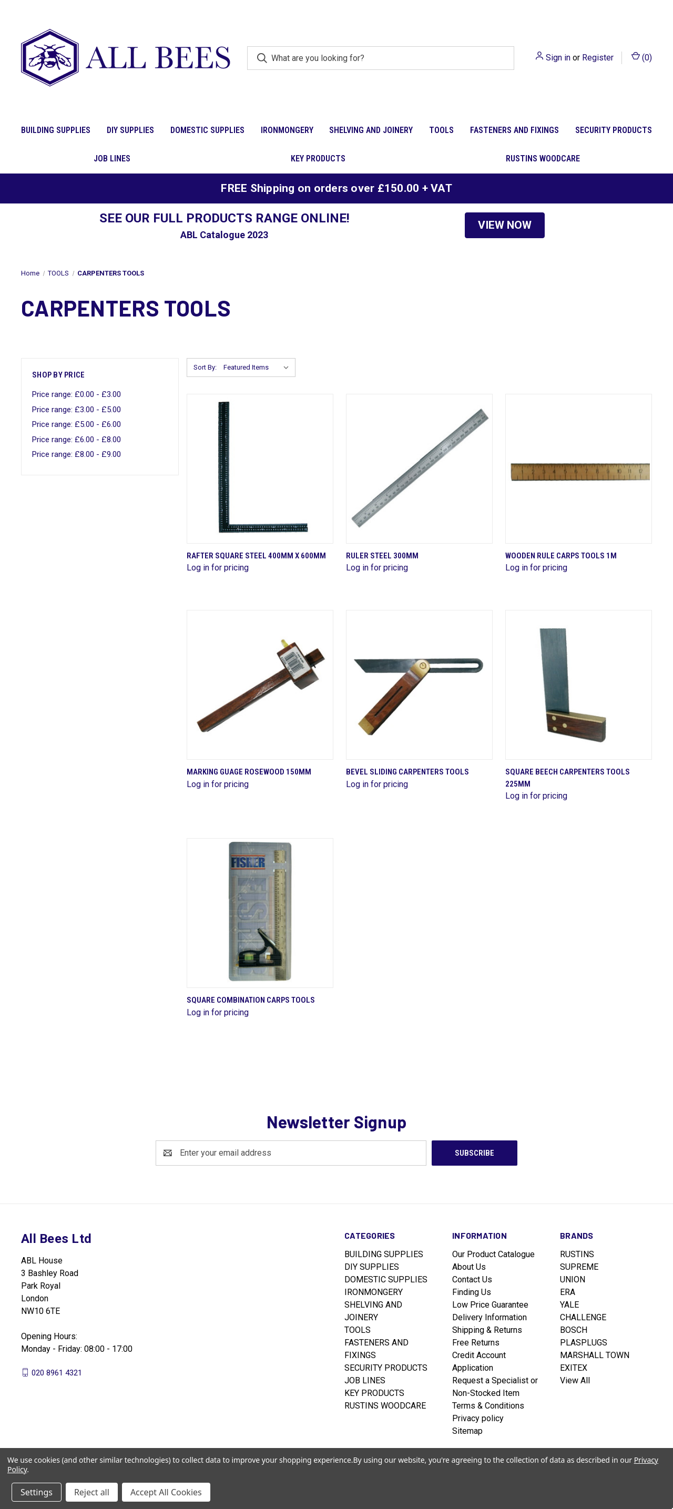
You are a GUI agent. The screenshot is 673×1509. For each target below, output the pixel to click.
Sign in (558, 58)
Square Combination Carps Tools (251, 1000)
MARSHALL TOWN (594, 1355)
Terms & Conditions (488, 1406)
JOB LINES (112, 159)
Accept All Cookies (166, 1492)
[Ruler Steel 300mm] (419, 469)
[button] (505, 225)
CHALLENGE (583, 1317)
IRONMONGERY (287, 130)
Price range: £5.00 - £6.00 (76, 424)
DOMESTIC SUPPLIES (207, 130)
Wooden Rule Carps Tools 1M (561, 555)
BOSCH (573, 1330)
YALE (569, 1305)
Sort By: (205, 367)
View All (575, 1380)
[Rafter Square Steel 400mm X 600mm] (260, 469)
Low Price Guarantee (490, 1305)
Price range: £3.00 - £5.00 (76, 409)
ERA (567, 1292)
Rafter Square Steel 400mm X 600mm (256, 555)
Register (598, 58)
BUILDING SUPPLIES (55, 130)
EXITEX (573, 1368)
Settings (37, 1492)
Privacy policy (478, 1418)
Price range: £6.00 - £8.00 (76, 439)
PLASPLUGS (583, 1343)
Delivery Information (489, 1317)
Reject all (91, 1492)
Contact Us (472, 1279)
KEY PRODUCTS (318, 159)
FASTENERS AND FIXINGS (514, 130)
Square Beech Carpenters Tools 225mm (567, 778)
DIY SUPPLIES (130, 130)
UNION (572, 1279)
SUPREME (579, 1267)
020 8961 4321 (57, 1372)
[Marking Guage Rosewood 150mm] (260, 685)
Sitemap (467, 1431)
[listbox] (258, 367)
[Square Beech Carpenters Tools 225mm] (578, 685)
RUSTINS (577, 1254)
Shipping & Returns (487, 1330)
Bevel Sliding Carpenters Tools (407, 772)
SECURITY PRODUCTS (613, 130)
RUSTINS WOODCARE (543, 159)
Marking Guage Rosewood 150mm (249, 772)
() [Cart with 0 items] (641, 57)
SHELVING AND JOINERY (371, 130)
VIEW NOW (505, 225)
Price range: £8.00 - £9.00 (76, 454)
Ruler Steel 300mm (382, 555)
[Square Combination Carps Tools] (260, 913)
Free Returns (475, 1343)
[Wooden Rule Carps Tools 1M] (578, 469)
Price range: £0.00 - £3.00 (76, 394)
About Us (469, 1267)
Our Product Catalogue (493, 1254)
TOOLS (441, 130)
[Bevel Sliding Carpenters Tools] (419, 685)
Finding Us (471, 1292)
